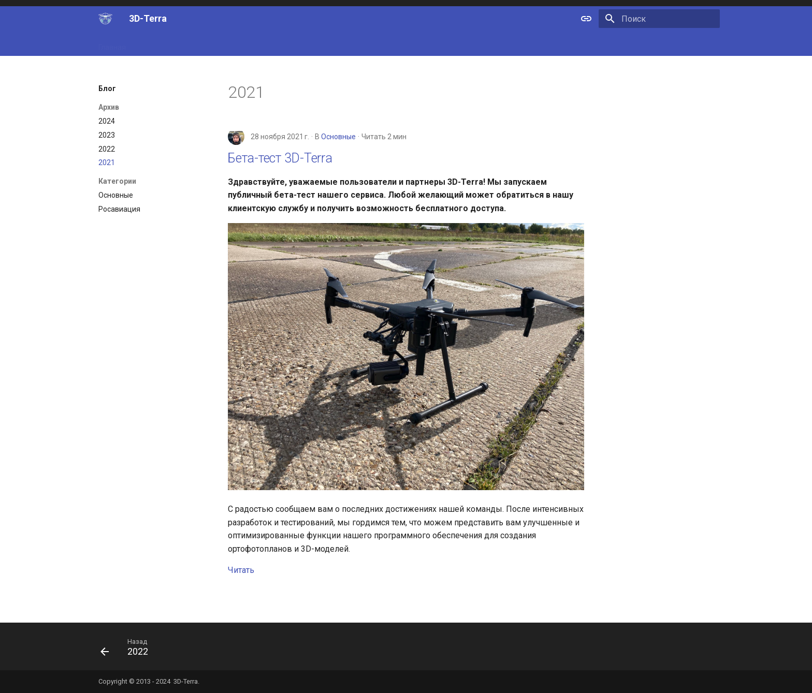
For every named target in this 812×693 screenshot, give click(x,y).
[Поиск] (659, 18)
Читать (241, 570)
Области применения (234, 44)
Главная (112, 44)
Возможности (161, 44)
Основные (338, 136)
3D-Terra (185, 681)
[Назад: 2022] (128, 649)
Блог (291, 44)
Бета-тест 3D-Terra (280, 158)
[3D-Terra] (105, 18)
